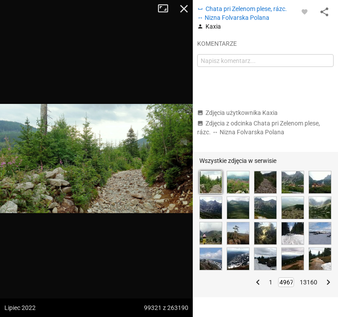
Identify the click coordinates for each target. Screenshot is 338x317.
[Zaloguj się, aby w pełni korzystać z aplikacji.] (305, 11)
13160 (308, 282)
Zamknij (184, 9)
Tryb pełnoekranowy (166, 9)
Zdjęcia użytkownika (237, 112)
